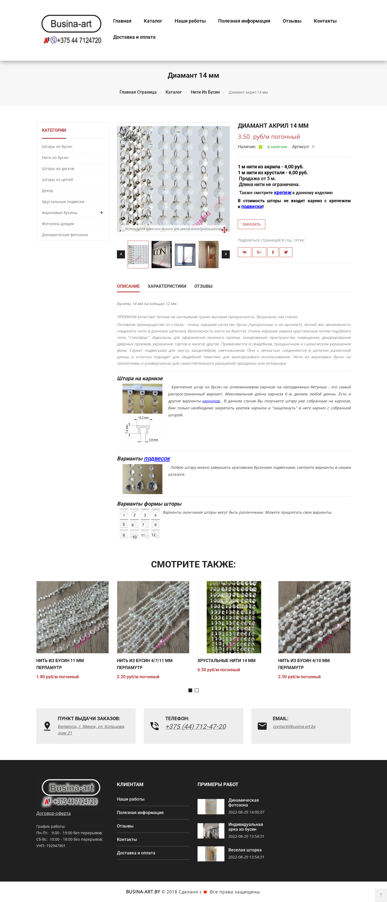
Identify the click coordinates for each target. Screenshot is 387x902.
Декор (47, 190)
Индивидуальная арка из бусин (245, 827)
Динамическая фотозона (65, 234)
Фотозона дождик (58, 223)
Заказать (251, 224)
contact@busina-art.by (294, 726)
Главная (122, 21)
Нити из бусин (55, 157)
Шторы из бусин (57, 146)
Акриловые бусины (59, 212)
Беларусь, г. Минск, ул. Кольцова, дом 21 (91, 730)
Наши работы (190, 21)
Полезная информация (244, 21)
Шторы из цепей (57, 179)
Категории (54, 130)
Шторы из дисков (58, 168)
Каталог (153, 21)
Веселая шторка (245, 850)
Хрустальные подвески (63, 201)
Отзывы (292, 21)
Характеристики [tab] (167, 286)
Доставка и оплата (134, 37)
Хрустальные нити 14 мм (227, 660)
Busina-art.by (143, 892)
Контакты (325, 21)
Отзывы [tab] (203, 286)
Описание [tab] (128, 286)
